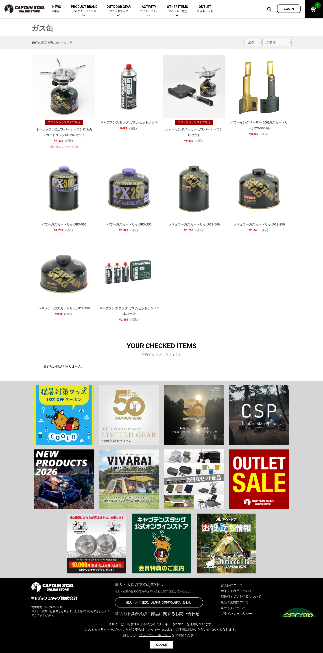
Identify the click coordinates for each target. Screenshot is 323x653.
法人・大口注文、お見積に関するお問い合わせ (159, 602)
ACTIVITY (149, 9)
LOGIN (289, 9)
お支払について (232, 585)
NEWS (56, 9)
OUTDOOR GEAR (119, 9)
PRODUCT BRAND (84, 9)
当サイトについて (233, 608)
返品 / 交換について (235, 602)
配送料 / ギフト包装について (241, 596)
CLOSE (161, 644)
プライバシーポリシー (236, 613)
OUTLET (205, 9)
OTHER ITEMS (177, 9)
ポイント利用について (236, 591)
